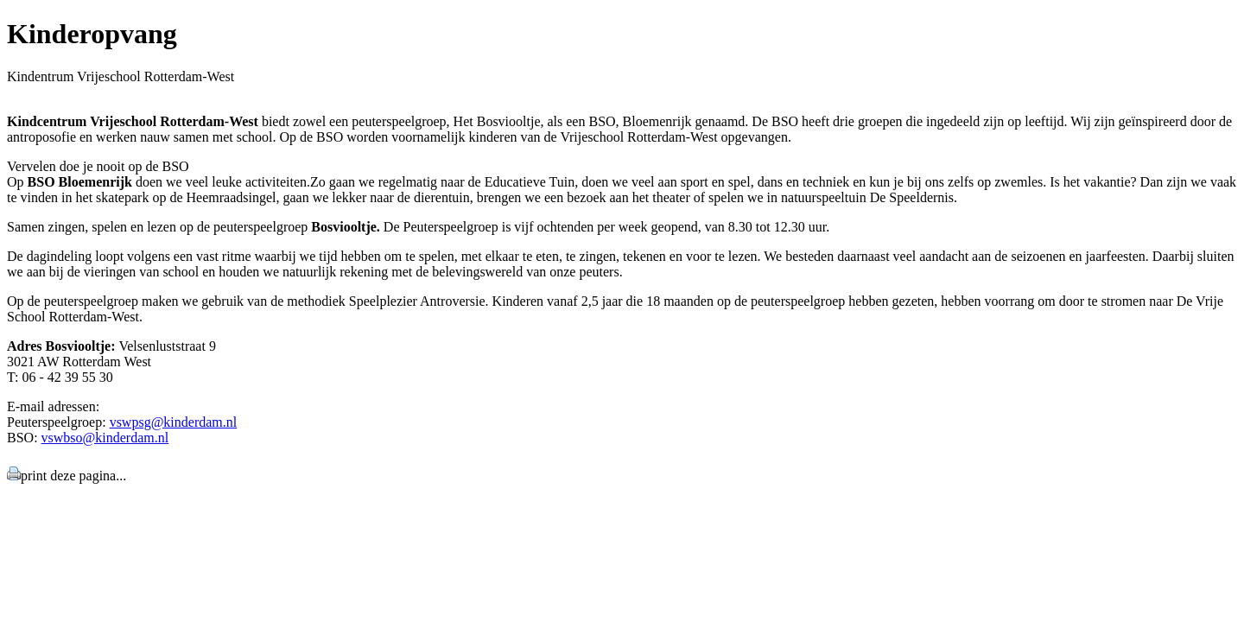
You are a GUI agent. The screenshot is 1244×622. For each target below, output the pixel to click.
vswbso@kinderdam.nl (105, 437)
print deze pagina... (73, 475)
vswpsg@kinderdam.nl (174, 422)
